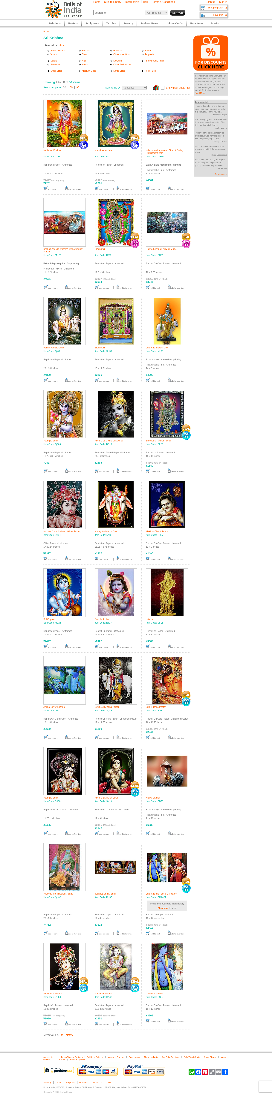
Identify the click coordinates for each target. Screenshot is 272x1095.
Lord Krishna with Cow (157, 347)
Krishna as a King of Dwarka (109, 440)
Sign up (211, 1)
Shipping (70, 1082)
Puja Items (196, 23)
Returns (83, 1082)
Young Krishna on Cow (106, 531)
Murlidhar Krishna (52, 150)
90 (77, 87)
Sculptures (92, 23)
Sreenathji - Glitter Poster (158, 440)
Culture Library (112, 1)
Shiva (85, 54)
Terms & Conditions (163, 1)
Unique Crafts (174, 23)
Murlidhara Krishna (52, 993)
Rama (148, 50)
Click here (163, 908)
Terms (58, 1082)
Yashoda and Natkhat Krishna (58, 893)
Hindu (61, 45)
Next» (69, 1034)
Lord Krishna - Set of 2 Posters (161, 893)
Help (146, 1)
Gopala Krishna (102, 619)
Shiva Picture (210, 1057)
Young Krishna (50, 440)
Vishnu (54, 54)
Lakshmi (117, 60)
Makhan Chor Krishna (157, 531)
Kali (84, 60)
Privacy (47, 1082)
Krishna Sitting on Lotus (106, 797)
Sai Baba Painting (95, 1057)
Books (215, 23)
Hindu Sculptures (77, 1059)
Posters (73, 23)
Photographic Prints (154, 60)
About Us (97, 1082)
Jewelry (128, 23)
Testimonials (132, 1)
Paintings (55, 23)
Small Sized (56, 71)
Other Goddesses (122, 64)
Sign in (223, 1)
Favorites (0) (220, 15)
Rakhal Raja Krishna (53, 347)
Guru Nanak (134, 1057)
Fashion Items (149, 23)
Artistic (85, 64)
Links (108, 1082)
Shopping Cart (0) (217, 7)
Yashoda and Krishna (105, 893)
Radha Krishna (58, 50)
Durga (54, 60)
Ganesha (118, 50)
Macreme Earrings (116, 1057)
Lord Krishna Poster (156, 707)
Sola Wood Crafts (192, 1057)
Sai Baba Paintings (171, 1057)
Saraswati (55, 64)
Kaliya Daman (153, 797)
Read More (200, 93)
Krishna (86, 50)
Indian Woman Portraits (72, 1057)
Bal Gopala (48, 619)
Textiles (111, 23)
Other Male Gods (121, 54)
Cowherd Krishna (154, 993)
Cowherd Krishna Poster (107, 707)
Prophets (149, 54)
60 (71, 87)
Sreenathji (100, 249)
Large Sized (119, 71)
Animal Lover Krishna (54, 707)
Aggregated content (48, 1058)
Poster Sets (150, 71)
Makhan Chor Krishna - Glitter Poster (61, 531)
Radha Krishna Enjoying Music (161, 249)
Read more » (221, 174)
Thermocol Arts (151, 1057)
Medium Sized (89, 71)
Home (96, 1)
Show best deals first (178, 87)
